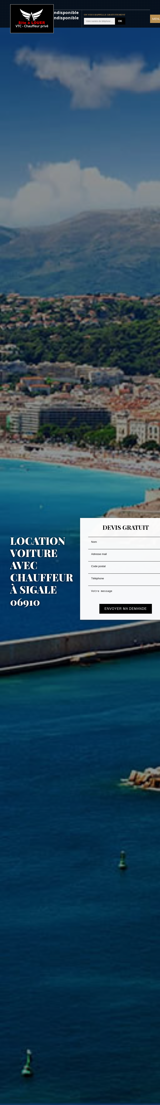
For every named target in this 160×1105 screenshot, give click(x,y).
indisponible (65, 12)
